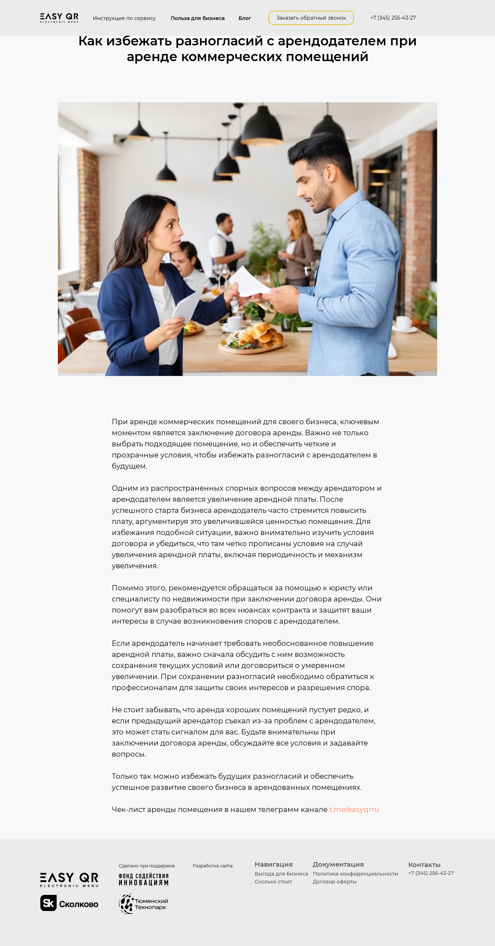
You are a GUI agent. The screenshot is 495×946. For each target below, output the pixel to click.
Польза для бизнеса (198, 18)
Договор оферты (335, 881)
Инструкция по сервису (124, 18)
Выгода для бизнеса (281, 874)
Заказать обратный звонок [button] (311, 18)
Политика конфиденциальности (355, 874)
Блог (245, 18)
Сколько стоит (273, 881)
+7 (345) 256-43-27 (393, 18)
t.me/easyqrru (354, 809)
